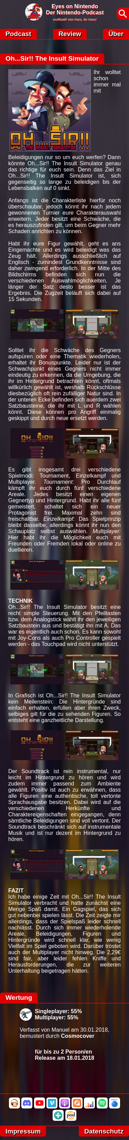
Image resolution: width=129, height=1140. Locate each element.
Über (115, 33)
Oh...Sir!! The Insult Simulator (52, 58)
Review (69, 33)
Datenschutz (103, 1131)
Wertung (19, 997)
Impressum (23, 1131)
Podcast (18, 33)
